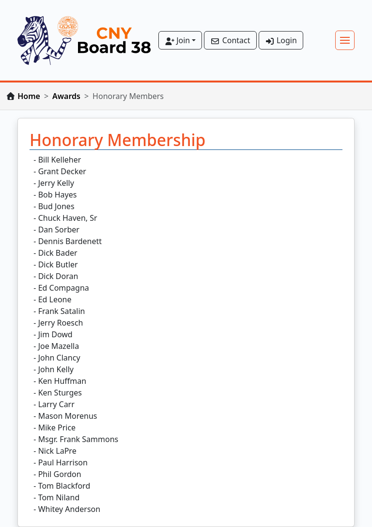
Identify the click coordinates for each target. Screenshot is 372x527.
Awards (66, 96)
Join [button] (177, 40)
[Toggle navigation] (345, 40)
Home (28, 96)
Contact (230, 40)
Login (281, 40)
